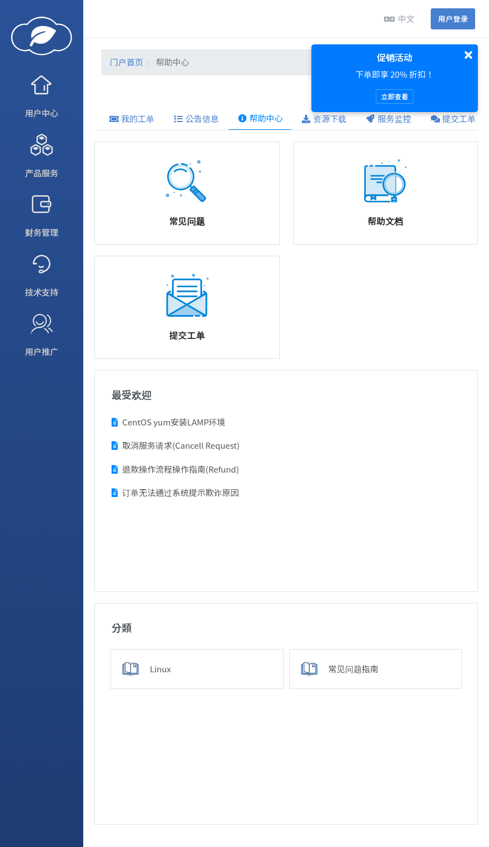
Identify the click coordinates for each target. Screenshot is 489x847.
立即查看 (394, 96)
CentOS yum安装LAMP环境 (168, 422)
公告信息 (196, 118)
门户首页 (126, 62)
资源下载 (323, 118)
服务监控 (388, 118)
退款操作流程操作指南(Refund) (175, 469)
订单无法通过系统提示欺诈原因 (175, 492)
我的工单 (131, 118)
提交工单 (453, 118)
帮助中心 (260, 118)
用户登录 (453, 18)
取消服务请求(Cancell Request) (176, 445)
